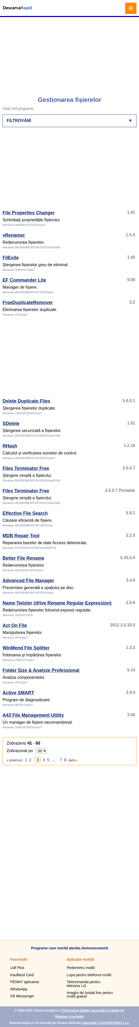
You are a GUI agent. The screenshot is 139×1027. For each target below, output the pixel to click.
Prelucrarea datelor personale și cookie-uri (93, 1010)
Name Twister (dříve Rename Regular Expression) (57, 603)
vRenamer (14, 235)
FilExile (11, 257)
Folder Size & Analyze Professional (41, 670)
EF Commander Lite (24, 280)
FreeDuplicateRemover (28, 302)
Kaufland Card (22, 975)
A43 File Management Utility (33, 715)
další (71, 760)
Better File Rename (23, 558)
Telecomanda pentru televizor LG (83, 984)
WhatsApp (18, 989)
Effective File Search (25, 513)
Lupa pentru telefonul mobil (89, 975)
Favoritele (18, 959)
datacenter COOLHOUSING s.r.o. (106, 1023)
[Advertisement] (70, 54)
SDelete (11, 423)
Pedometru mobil (81, 968)
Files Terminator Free (26, 468)
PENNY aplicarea (24, 982)
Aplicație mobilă (80, 959)
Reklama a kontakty (69, 1016)
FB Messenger (22, 996)
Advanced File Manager (28, 580)
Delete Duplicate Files (26, 401)
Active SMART (18, 692)
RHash (10, 446)
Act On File (15, 625)
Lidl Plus (17, 968)
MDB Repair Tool (21, 535)
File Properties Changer (29, 212)
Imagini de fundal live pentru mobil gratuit (90, 994)
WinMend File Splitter (26, 647)
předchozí (16, 760)
